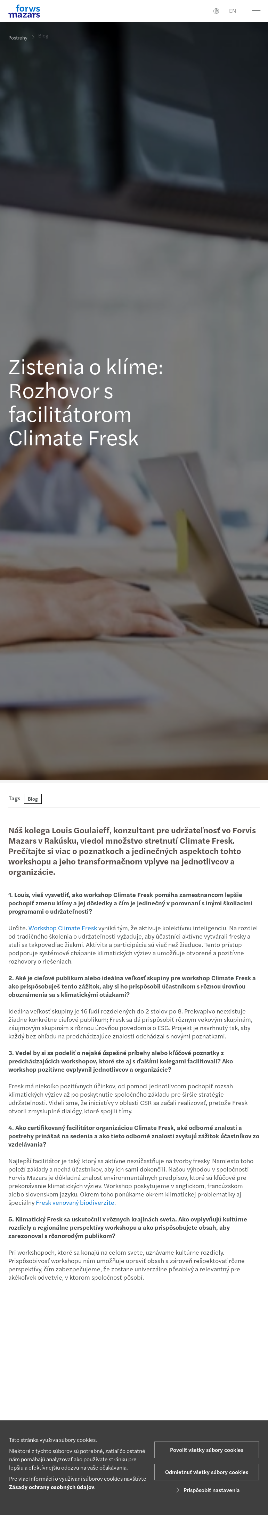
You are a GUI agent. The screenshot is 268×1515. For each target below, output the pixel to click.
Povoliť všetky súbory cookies (206, 1450)
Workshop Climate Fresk (62, 927)
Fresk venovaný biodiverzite (74, 1202)
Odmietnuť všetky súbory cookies (206, 1472)
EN (232, 11)
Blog (43, 32)
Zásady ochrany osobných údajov (51, 1487)
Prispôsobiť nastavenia (207, 1490)
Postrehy (17, 37)
